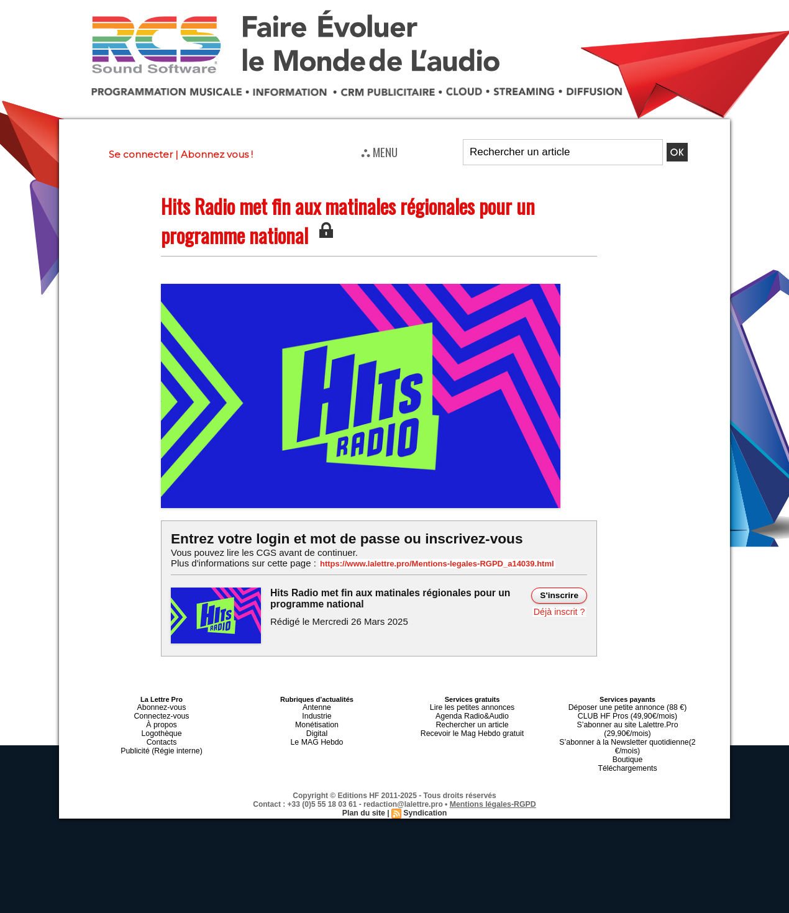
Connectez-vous (161, 713)
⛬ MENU (379, 151)
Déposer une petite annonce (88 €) (627, 706)
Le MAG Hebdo (316, 736)
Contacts (161, 736)
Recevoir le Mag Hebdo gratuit (472, 728)
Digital (317, 728)
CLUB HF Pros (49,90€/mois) (627, 713)
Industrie (317, 713)
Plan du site (364, 795)
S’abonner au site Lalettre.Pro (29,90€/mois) (627, 721)
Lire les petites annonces (472, 706)
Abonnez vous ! (217, 154)
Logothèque (162, 728)
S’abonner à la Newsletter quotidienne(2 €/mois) (627, 732)
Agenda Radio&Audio (471, 713)
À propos (161, 721)
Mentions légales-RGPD (493, 786)
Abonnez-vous (161, 706)
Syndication (424, 795)
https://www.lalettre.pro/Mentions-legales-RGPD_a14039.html (428, 563)
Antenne (317, 706)
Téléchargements (627, 751)
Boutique (627, 743)
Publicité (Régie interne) (161, 743)
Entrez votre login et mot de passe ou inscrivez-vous (342, 538)
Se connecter (141, 154)
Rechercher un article (472, 721)
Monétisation (317, 721)
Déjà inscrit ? (560, 610)
